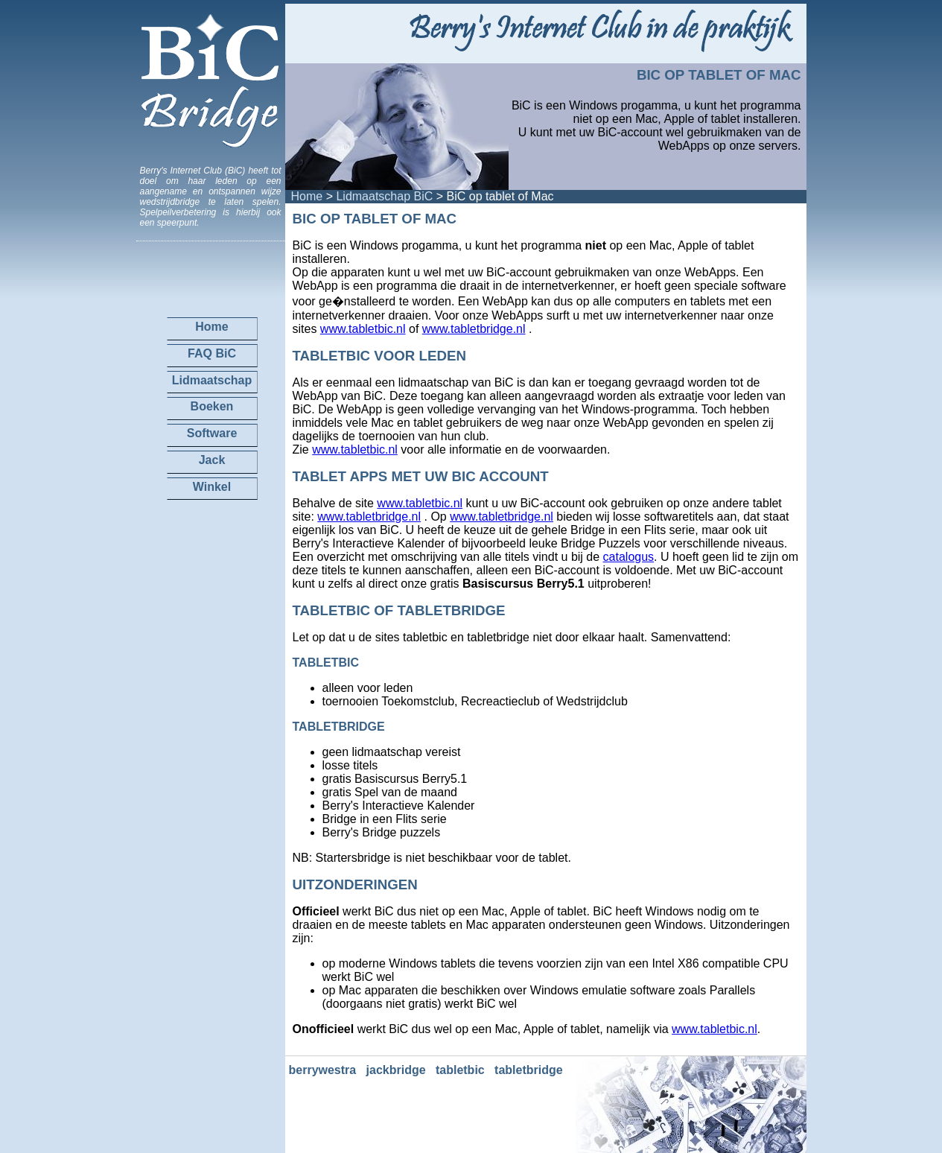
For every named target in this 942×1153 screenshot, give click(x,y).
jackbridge (396, 1070)
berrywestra (323, 1070)
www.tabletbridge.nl (474, 329)
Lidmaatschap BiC (384, 196)
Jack (212, 460)
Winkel (212, 486)
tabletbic (460, 1070)
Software (212, 433)
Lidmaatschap (212, 380)
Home (307, 196)
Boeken (212, 406)
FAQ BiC (212, 353)
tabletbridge (528, 1070)
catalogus (629, 556)
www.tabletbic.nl (363, 329)
